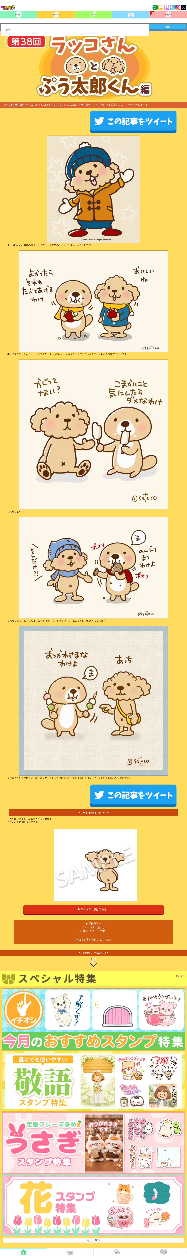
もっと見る (93, 960)
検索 (168, 26)
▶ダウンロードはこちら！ (93, 909)
